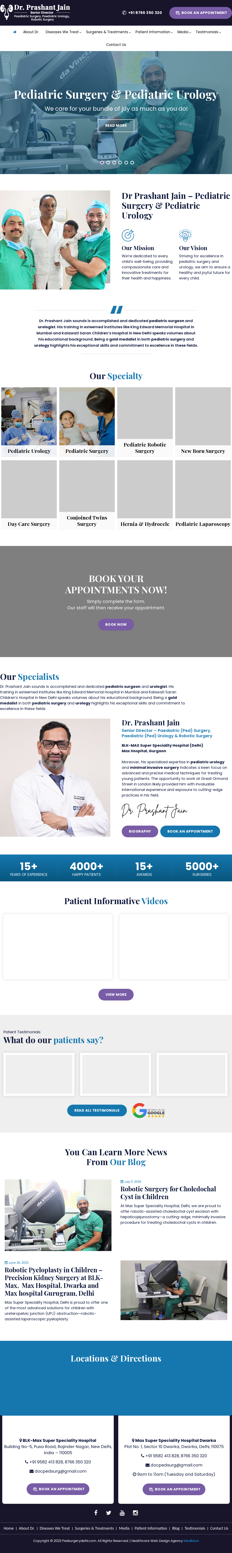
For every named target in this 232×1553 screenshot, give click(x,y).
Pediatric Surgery (86, 450)
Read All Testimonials (97, 1109)
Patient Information (152, 32)
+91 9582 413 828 (46, 1461)
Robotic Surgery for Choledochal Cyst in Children (168, 1192)
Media (182, 32)
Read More (116, 125)
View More (116, 993)
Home (9, 1527)
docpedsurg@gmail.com (60, 1470)
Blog (175, 1527)
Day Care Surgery (29, 523)
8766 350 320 (78, 1461)
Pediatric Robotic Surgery (145, 447)
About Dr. (31, 32)
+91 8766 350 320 (145, 12)
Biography (140, 831)
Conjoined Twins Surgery (87, 520)
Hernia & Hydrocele (145, 523)
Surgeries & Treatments (107, 32)
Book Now (116, 624)
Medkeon (191, 1540)
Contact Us (116, 44)
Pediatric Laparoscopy (202, 523)
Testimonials (207, 32)
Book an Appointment (204, 12)
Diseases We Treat (62, 32)
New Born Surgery (203, 450)
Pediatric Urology (29, 450)
